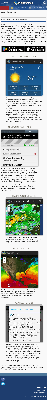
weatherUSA (23, 3)
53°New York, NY (18, 7)
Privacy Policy (40, 390)
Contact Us (41, 387)
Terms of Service (40, 392)
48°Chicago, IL (36, 7)
